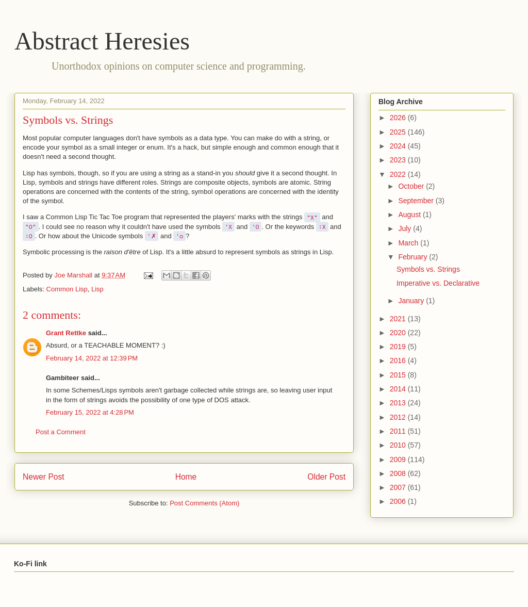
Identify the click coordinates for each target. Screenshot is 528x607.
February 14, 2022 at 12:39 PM (92, 358)
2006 (399, 501)
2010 (399, 445)
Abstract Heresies (102, 41)
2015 (399, 375)
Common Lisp (67, 289)
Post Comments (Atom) (204, 503)
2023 (399, 160)
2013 (399, 403)
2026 (399, 117)
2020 (399, 333)
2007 (399, 487)
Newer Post (43, 476)
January (412, 301)
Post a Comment (61, 432)
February (413, 257)
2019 (399, 346)
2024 (399, 146)
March (409, 243)
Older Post (326, 476)
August (410, 214)
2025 (399, 132)
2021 (399, 319)
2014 (399, 389)
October (412, 186)
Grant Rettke (66, 333)
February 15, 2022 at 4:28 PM (90, 412)
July (405, 228)
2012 (399, 417)
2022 (399, 174)
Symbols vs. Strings (428, 269)
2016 (399, 360)
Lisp (97, 289)
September (416, 200)
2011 (399, 431)
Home (186, 476)
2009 (399, 459)
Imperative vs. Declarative (438, 283)
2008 (399, 473)
